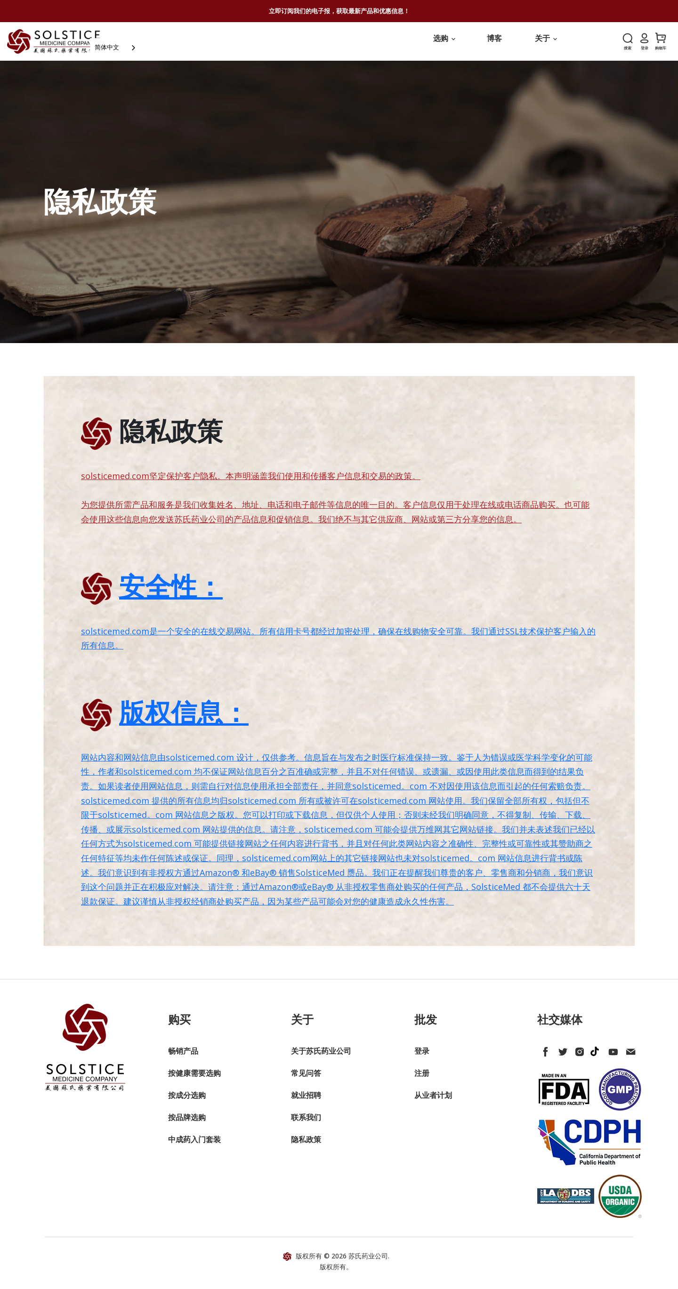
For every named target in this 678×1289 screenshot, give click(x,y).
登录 (421, 1057)
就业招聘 (306, 1101)
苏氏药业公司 (368, 1261)
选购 (444, 44)
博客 (494, 44)
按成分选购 (187, 1101)
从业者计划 (433, 1101)
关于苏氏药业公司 (321, 1057)
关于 (546, 44)
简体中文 (125, 44)
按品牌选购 (187, 1123)
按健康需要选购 (194, 1079)
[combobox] (134, 45)
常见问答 (306, 1079)
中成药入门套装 (194, 1145)
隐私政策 (306, 1145)
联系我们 (306, 1123)
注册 (421, 1079)
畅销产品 (183, 1057)
